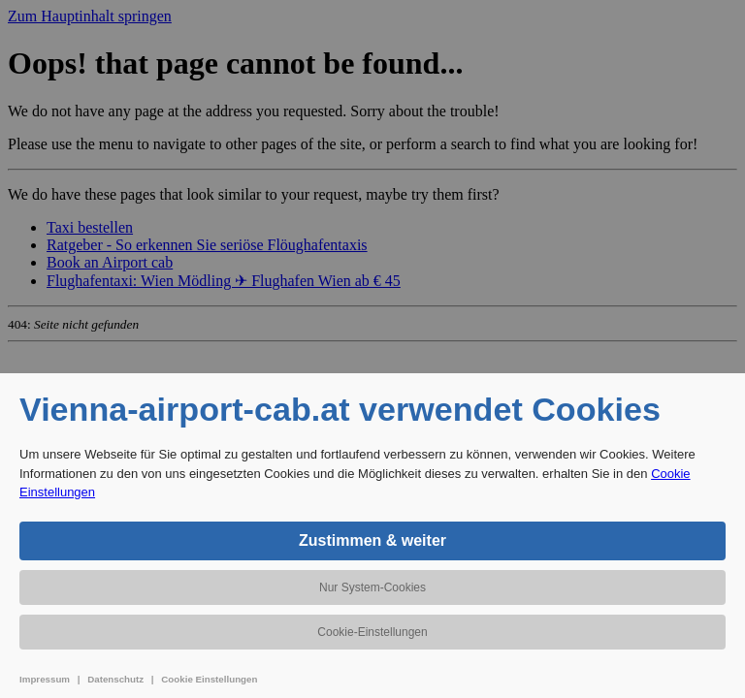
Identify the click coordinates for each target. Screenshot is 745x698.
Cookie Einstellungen (209, 679)
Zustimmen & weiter (372, 540)
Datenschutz (115, 679)
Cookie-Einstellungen (372, 632)
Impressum (44, 679)
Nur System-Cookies (372, 587)
